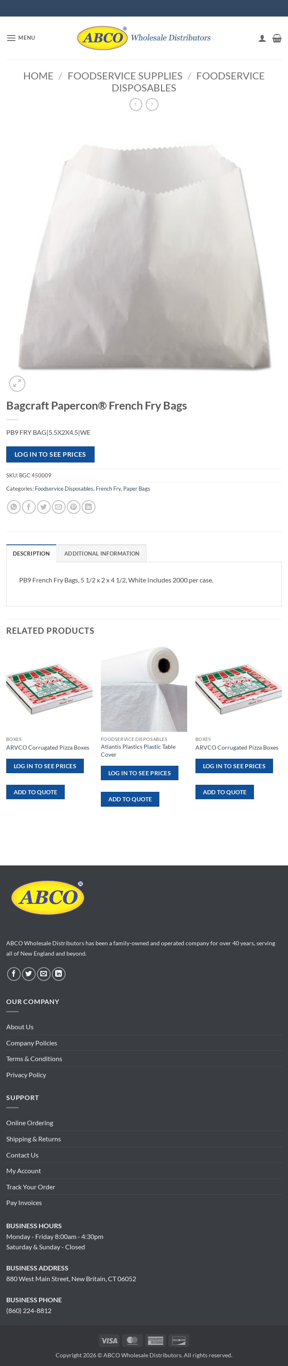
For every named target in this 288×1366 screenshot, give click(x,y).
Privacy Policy (26, 1074)
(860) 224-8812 (28, 1310)
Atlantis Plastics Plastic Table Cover (138, 750)
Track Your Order (30, 1187)
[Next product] (135, 104)
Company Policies (31, 1043)
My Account (23, 1170)
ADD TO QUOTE (36, 792)
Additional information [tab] (102, 553)
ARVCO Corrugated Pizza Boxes (47, 747)
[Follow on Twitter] (29, 974)
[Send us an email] (44, 974)
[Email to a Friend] (59, 507)
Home (38, 75)
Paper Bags (136, 488)
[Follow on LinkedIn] (59, 974)
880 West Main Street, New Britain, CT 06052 (71, 1278)
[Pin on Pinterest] (74, 507)
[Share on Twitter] (44, 507)
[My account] (262, 38)
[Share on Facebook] (29, 507)
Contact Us (22, 1155)
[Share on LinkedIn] (88, 507)
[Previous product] (152, 104)
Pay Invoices (24, 1202)
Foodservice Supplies (125, 75)
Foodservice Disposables (64, 488)
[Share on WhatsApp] (14, 507)
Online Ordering (29, 1122)
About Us (20, 1026)
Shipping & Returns (33, 1139)
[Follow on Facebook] (14, 974)
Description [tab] (31, 553)
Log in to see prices (50, 454)
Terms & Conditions (34, 1058)
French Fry (108, 488)
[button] (20, 38)
